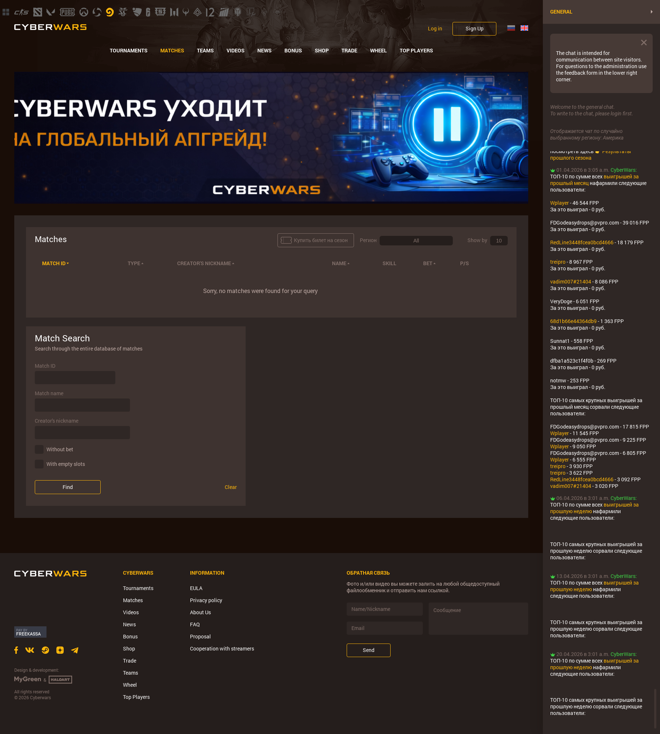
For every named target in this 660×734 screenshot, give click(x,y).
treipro (558, 261)
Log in (435, 28)
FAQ (195, 624)
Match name (49, 393)
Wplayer (559, 202)
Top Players (416, 50)
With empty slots (65, 463)
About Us (200, 612)
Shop (322, 50)
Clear (231, 487)
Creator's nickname (56, 421)
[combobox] (416, 240)
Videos (236, 50)
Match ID (45, 366)
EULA (196, 588)
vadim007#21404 (570, 281)
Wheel (378, 50)
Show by (477, 240)
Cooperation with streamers (222, 648)
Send (368, 649)
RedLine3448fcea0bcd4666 (582, 242)
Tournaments (129, 50)
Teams (205, 50)
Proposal (200, 636)
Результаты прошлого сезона (590, 154)
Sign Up (475, 28)
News (264, 50)
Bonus (293, 50)
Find (68, 486)
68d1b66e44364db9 (573, 321)
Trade (349, 50)
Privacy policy (206, 600)
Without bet (59, 449)
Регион (368, 240)
